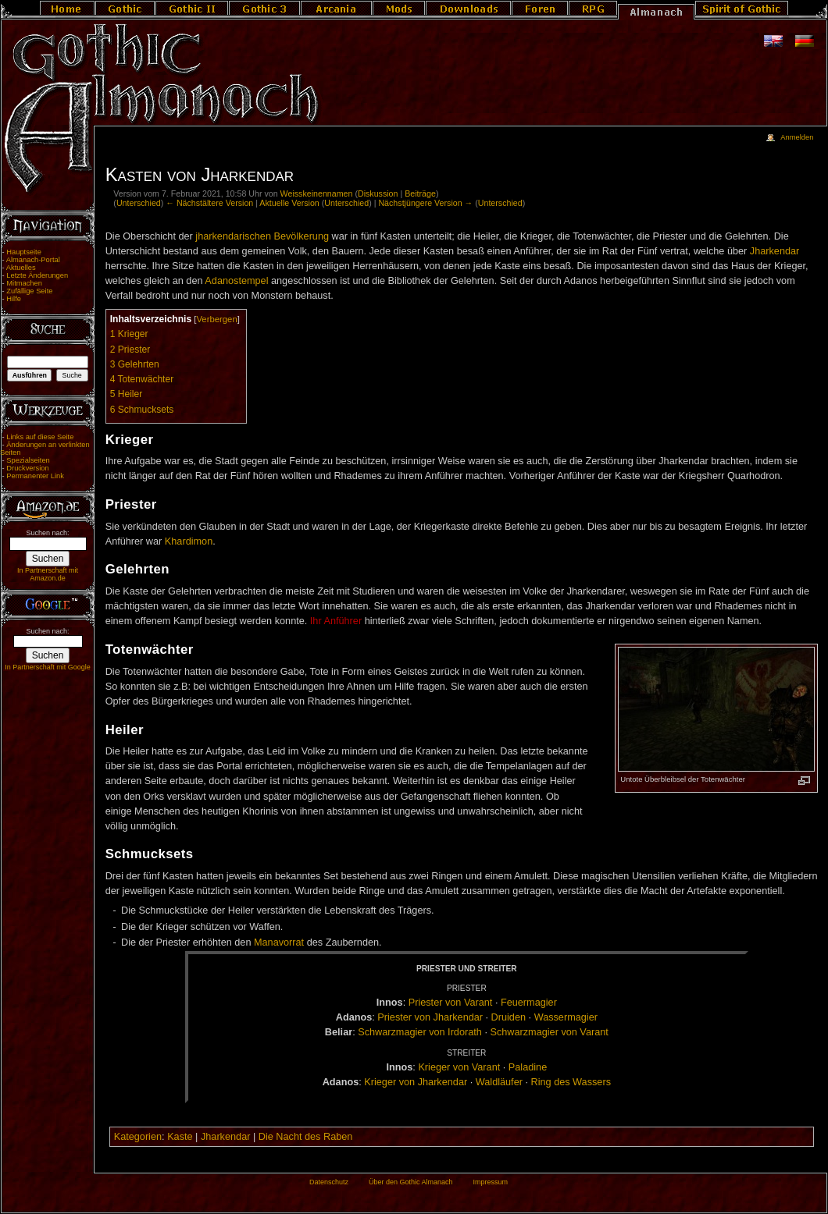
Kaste (179, 1136)
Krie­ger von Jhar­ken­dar (415, 1082)
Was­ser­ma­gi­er (566, 1017)
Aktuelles (21, 268)
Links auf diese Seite (39, 437)
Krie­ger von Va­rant (459, 1067)
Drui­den (508, 1017)
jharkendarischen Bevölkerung (262, 236)
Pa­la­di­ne (528, 1067)
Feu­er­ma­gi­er (529, 1002)
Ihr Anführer (336, 621)
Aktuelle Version (289, 203)
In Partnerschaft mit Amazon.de (47, 574)
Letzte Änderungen (37, 275)
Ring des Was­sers (571, 1082)
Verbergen (216, 319)
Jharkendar (774, 251)
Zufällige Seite (29, 291)
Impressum (490, 1182)
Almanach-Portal (33, 260)
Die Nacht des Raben (306, 1136)
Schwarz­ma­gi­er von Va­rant (549, 1032)
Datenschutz (328, 1182)
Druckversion (27, 468)
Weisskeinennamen (316, 193)
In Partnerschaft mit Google (48, 667)
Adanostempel (236, 280)
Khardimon (188, 541)
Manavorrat (279, 942)
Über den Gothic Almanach (411, 1182)
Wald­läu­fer (499, 1082)
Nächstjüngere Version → (425, 203)
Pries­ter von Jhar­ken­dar (430, 1017)
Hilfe (13, 299)
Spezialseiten (28, 460)
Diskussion (378, 193)
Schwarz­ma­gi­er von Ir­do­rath (420, 1032)
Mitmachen (24, 283)
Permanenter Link (35, 476)
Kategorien (138, 1136)
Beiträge (420, 193)
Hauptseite (23, 252)
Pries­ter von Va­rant (451, 1002)
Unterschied (138, 203)
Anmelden (796, 137)
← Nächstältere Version (209, 203)
